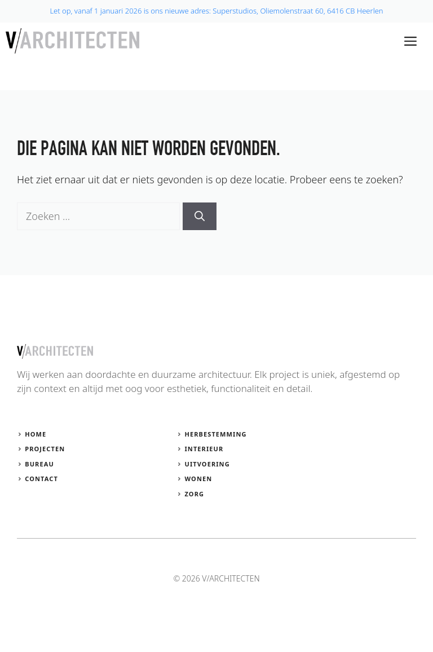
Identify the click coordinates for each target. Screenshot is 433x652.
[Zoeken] (199, 216)
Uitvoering (206, 464)
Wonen (198, 478)
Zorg (194, 494)
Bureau (39, 464)
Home (35, 434)
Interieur (203, 448)
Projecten (45, 448)
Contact (41, 478)
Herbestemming (215, 434)
